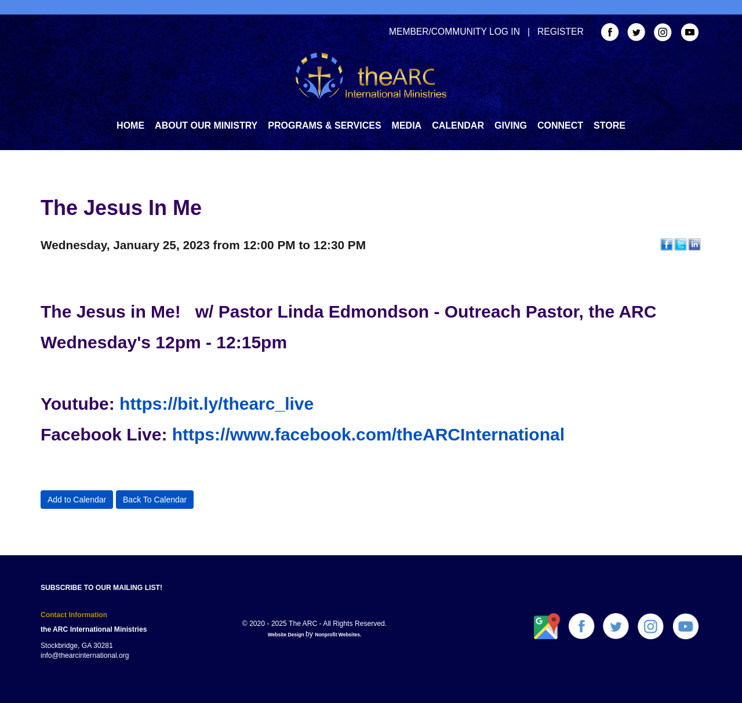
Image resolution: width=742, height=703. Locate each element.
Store (609, 125)
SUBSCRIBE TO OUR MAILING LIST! (101, 588)
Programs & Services (324, 125)
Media (407, 125)
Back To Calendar (155, 499)
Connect (560, 125)
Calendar (458, 125)
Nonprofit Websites (337, 635)
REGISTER (560, 32)
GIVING (510, 125)
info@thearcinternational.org (85, 655)
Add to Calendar (77, 499)
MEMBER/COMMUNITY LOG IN (454, 32)
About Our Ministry (206, 125)
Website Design (286, 635)
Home (130, 125)
